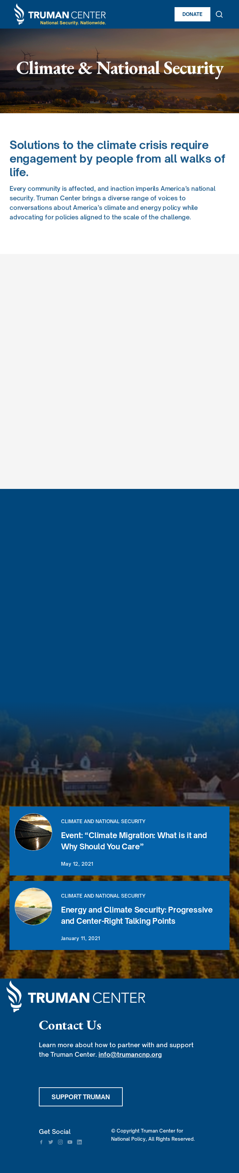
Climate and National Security (103, 821)
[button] (226, 14)
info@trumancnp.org (130, 1054)
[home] (90, 14)
